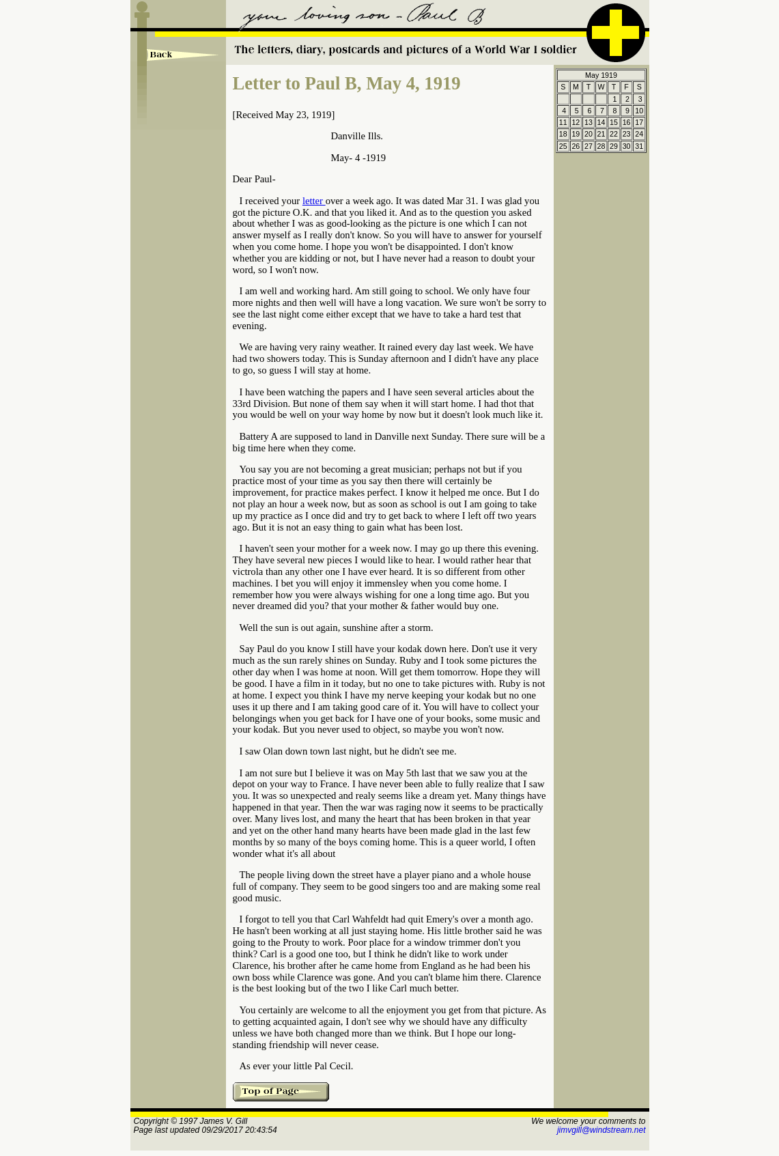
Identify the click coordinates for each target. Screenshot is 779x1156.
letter (314, 200)
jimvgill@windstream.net (601, 1130)
